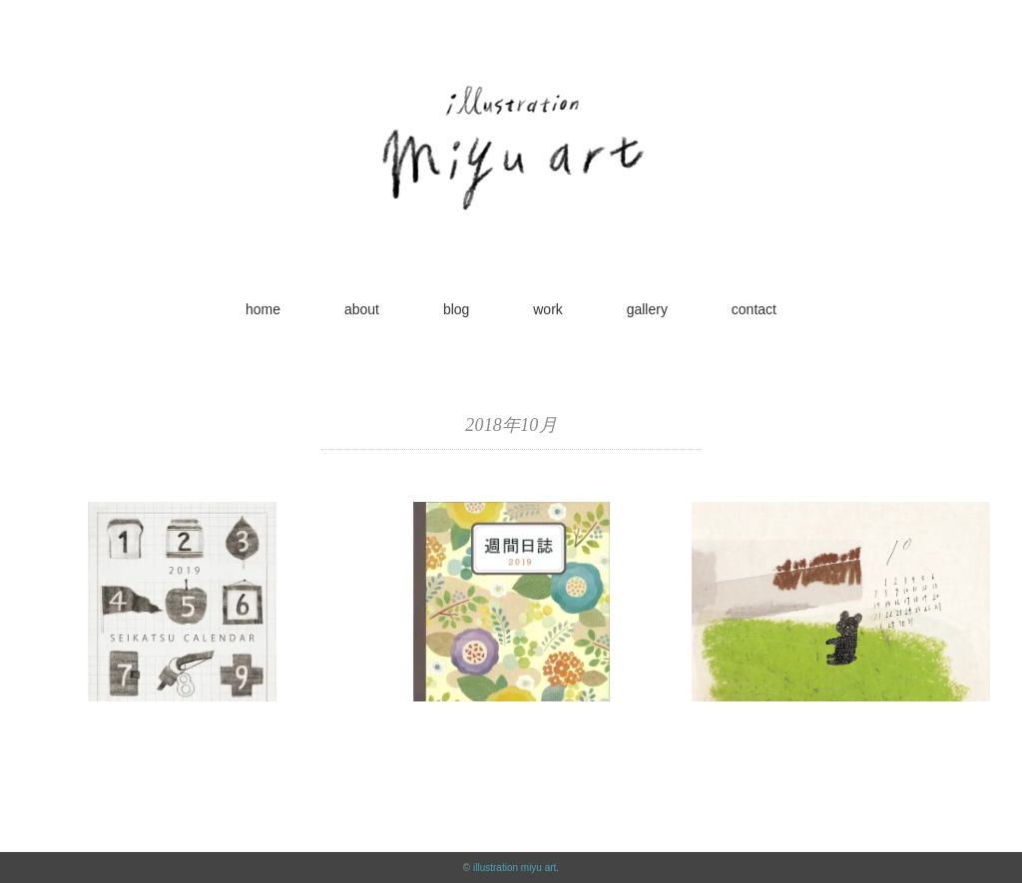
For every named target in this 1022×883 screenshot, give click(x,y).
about (361, 309)
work (548, 309)
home (263, 309)
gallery (647, 309)
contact (754, 309)
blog (456, 309)
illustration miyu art (514, 867)
